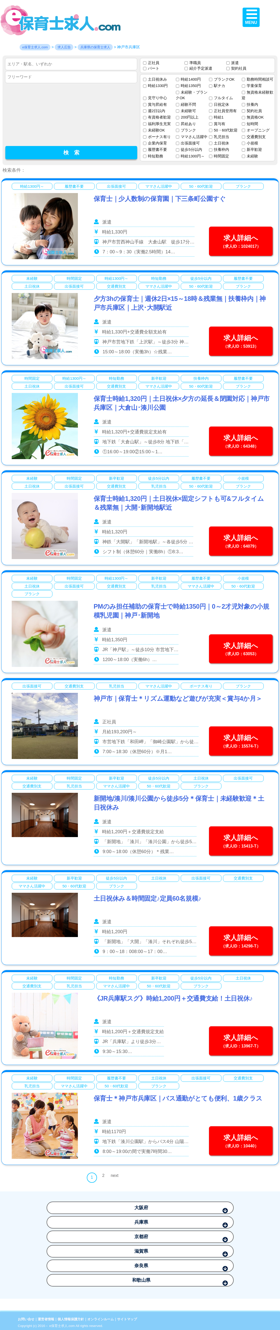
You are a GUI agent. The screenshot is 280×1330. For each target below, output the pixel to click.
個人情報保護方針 (71, 1319)
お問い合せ (26, 1319)
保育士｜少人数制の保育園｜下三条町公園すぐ (160, 198)
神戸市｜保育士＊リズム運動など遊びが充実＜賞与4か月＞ (178, 698)
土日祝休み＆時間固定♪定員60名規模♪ (147, 898)
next (114, 1175)
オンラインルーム (100, 1319)
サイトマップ (127, 1319)
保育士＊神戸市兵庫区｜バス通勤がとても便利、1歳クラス (178, 1098)
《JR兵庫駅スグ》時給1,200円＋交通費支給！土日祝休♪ (173, 998)
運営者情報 (46, 1319)
